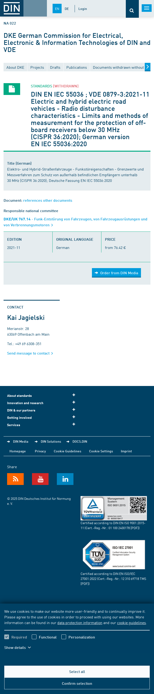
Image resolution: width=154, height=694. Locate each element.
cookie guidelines (131, 622)
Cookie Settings (101, 451)
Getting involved (42, 417)
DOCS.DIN (79, 441)
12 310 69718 (130, 578)
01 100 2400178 (119, 527)
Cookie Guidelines (67, 451)
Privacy (40, 451)
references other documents (47, 200)
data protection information (79, 622)
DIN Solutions (51, 441)
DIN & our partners (42, 410)
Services (42, 424)
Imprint (126, 451)
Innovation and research (42, 402)
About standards (42, 395)
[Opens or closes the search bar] (132, 9)
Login (82, 8)
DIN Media (20, 441)
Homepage (17, 451)
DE (67, 8)
